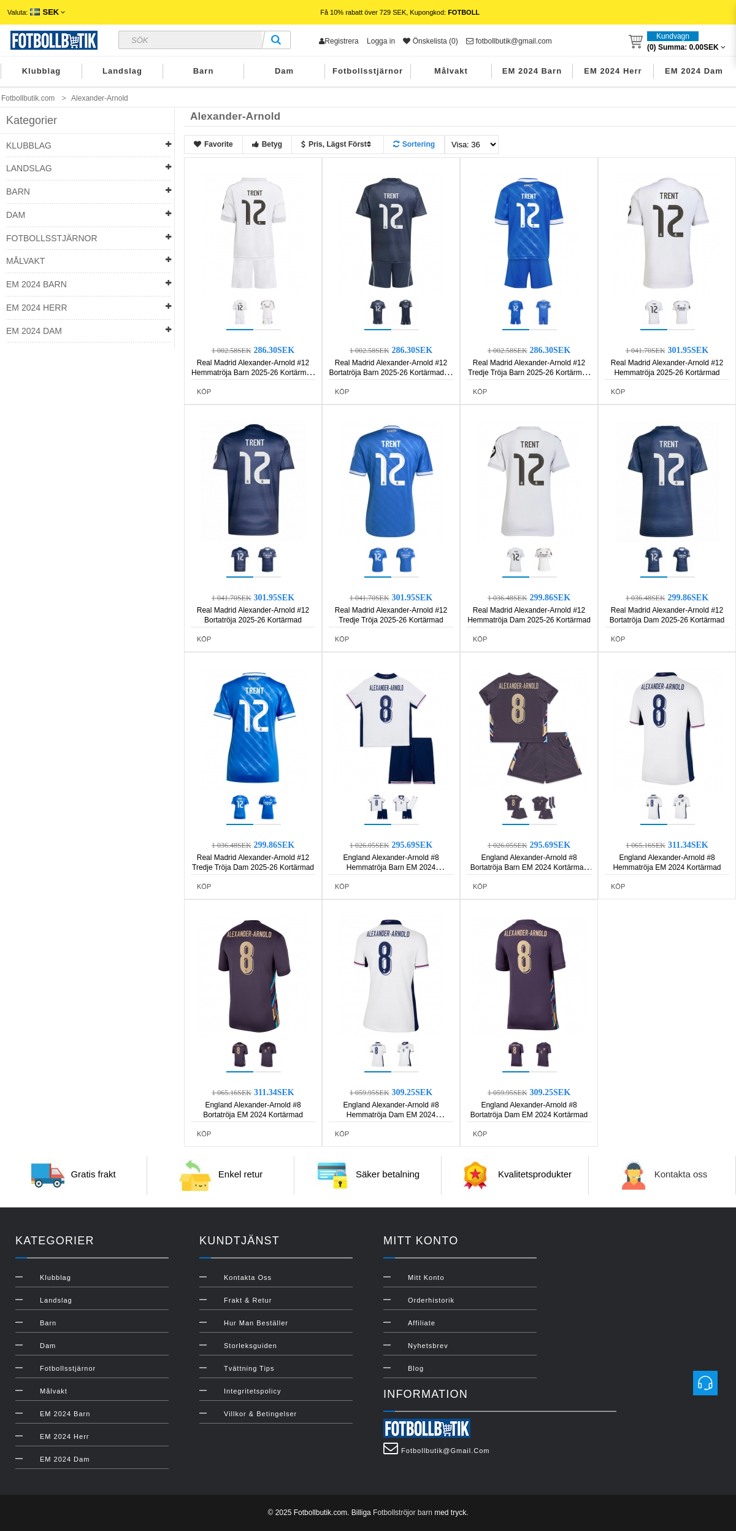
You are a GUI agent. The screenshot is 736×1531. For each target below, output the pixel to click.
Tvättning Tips (249, 1368)
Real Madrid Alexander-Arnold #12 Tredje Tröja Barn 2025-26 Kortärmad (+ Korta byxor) (529, 373)
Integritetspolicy (252, 1391)
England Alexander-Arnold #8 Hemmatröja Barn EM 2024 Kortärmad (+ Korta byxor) (391, 867)
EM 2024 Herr (613, 71)
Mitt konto (426, 1277)
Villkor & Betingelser (260, 1413)
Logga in (381, 41)
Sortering (414, 144)
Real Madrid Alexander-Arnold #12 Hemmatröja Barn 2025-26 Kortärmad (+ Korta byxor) (253, 373)
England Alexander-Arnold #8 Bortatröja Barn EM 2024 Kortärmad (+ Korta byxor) (529, 867)
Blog (416, 1368)
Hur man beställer (256, 1323)
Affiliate (421, 1323)
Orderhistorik (431, 1300)
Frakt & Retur (248, 1300)
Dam (284, 71)
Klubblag (41, 71)
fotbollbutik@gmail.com (509, 41)
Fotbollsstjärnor (367, 71)
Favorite (213, 144)
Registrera (338, 41)
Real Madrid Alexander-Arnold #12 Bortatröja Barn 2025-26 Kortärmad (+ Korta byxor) (391, 373)
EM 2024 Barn (532, 71)
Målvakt (451, 71)
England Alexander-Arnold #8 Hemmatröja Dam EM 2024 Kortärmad (391, 1115)
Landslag (122, 71)
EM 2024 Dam (694, 71)
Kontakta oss (681, 1174)
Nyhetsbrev (428, 1345)
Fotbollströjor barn (402, 1512)
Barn (203, 71)
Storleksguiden (250, 1345)
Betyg (267, 144)
